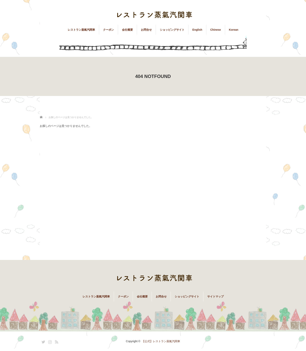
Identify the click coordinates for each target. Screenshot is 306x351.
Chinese (215, 29)
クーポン (108, 29)
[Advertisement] (237, 181)
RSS (56, 341)
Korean (233, 29)
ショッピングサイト (172, 29)
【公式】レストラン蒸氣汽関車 (161, 341)
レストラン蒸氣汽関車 (81, 29)
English (197, 29)
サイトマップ (215, 296)
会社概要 (127, 29)
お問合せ (146, 29)
